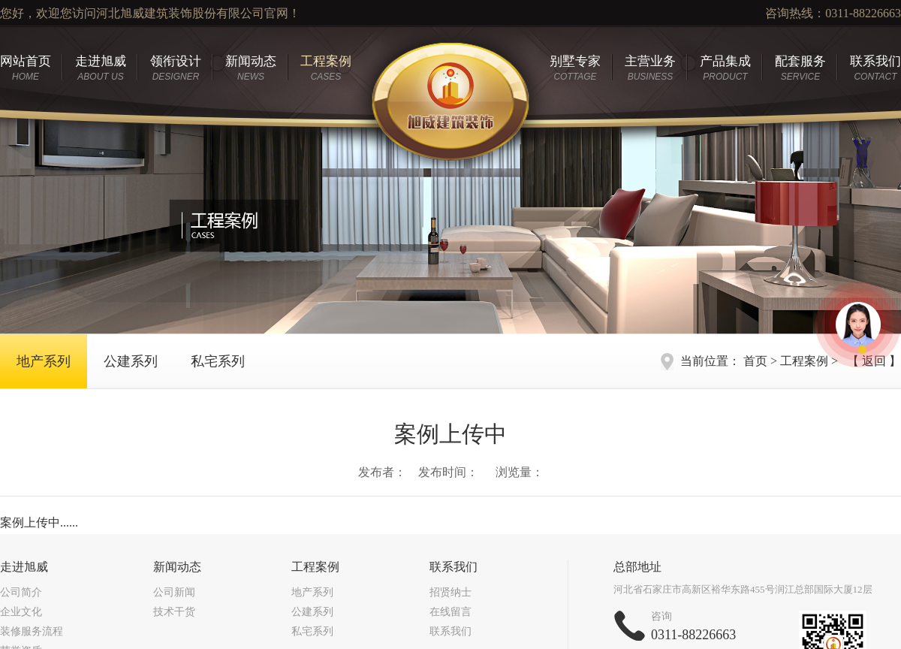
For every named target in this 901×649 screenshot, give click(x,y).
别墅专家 (575, 68)
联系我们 (875, 68)
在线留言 (450, 611)
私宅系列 (218, 361)
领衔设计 (175, 68)
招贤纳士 (450, 592)
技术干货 (174, 611)
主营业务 (650, 68)
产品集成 (725, 68)
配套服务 (800, 68)
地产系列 (44, 361)
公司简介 (21, 592)
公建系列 (131, 361)
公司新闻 (174, 592)
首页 (755, 361)
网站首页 (25, 68)
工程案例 (325, 68)
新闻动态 (250, 68)
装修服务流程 (31, 631)
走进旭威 (100, 68)
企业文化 (21, 611)
